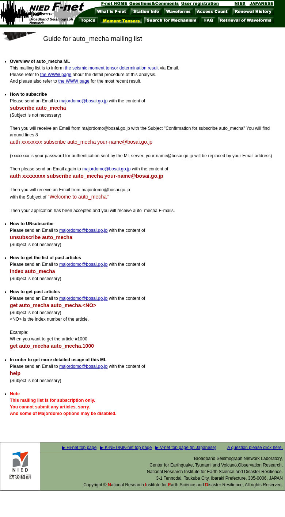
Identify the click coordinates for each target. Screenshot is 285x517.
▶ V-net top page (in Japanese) (185, 447)
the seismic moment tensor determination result (112, 68)
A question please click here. (255, 447)
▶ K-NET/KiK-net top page (126, 447)
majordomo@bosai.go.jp (83, 100)
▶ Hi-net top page (79, 447)
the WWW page (55, 74)
